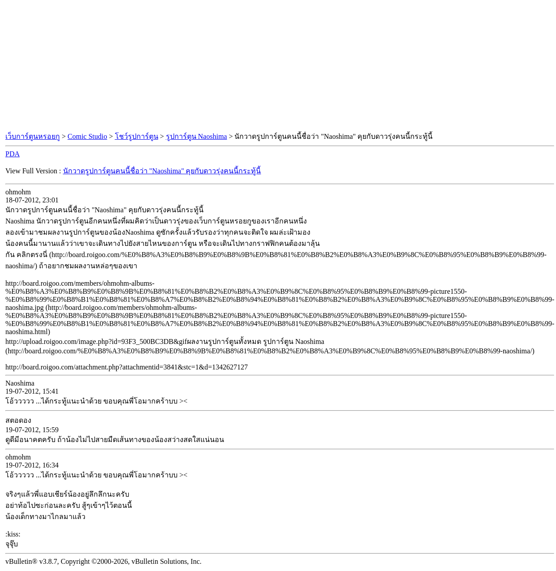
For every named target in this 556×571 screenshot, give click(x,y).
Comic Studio (87, 136)
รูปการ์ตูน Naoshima (196, 136)
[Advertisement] (278, 66)
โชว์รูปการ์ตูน (136, 136)
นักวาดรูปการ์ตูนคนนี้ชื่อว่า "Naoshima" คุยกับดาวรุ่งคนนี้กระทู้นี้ (162, 171)
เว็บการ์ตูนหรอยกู (32, 136)
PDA (12, 154)
